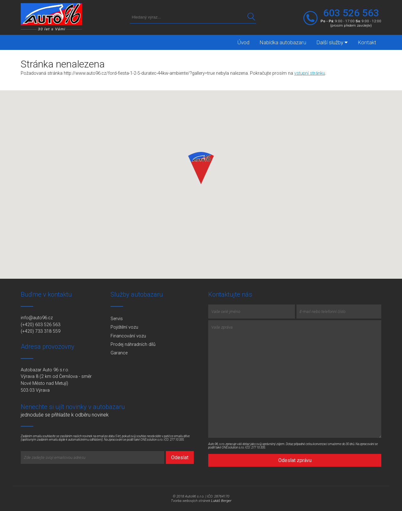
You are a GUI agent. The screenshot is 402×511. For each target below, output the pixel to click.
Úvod (243, 42)
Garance (119, 353)
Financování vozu (128, 336)
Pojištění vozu (124, 327)
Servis (117, 318)
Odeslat (179, 457)
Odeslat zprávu (295, 460)
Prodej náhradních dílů (133, 344)
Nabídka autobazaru (282, 42)
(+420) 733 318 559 (40, 331)
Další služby (332, 42)
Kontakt (367, 42)
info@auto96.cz (37, 317)
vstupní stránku (309, 73)
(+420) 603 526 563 (40, 324)
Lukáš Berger (221, 500)
